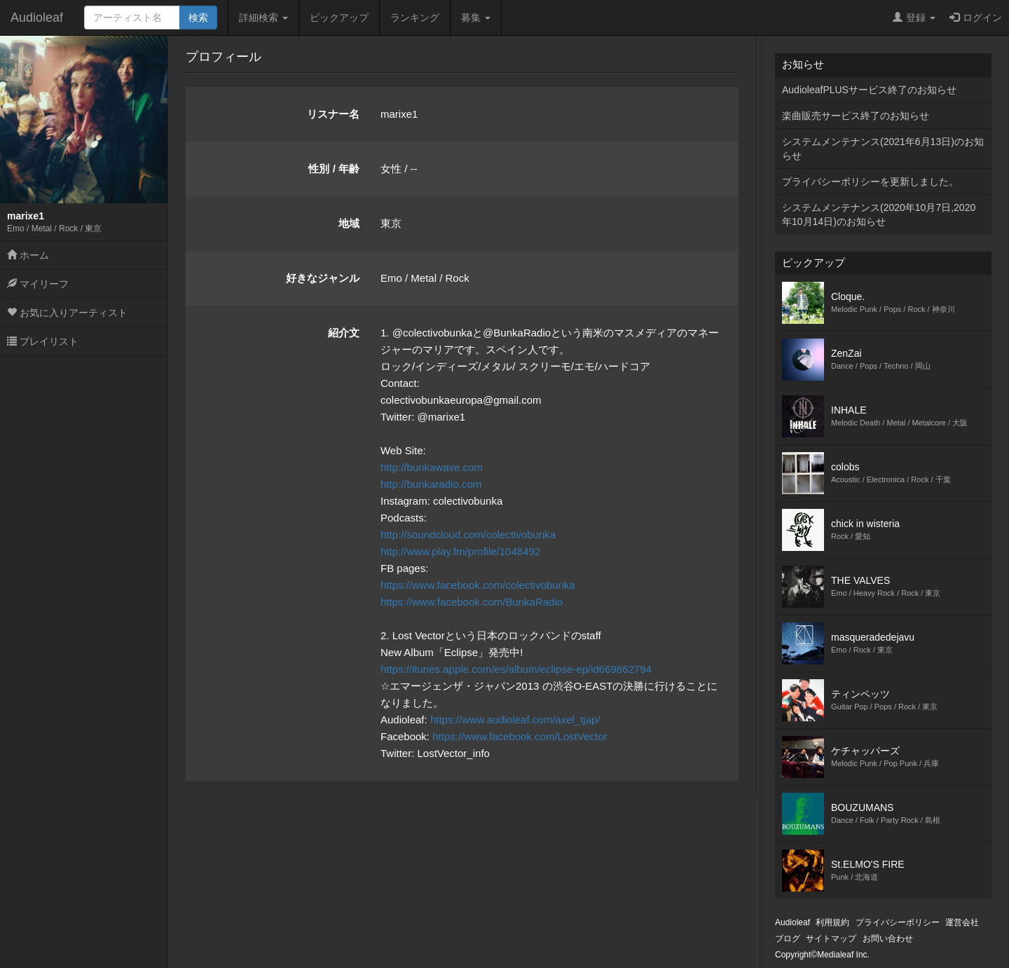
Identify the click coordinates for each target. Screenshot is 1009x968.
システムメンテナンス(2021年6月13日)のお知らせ (883, 148)
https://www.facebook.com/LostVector (519, 736)
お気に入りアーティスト (67, 312)
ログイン (975, 17)
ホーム (28, 255)
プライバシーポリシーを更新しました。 (870, 181)
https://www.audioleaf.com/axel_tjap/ (515, 719)
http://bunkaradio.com (430, 484)
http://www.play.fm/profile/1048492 (460, 551)
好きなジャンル (322, 278)
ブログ (787, 938)
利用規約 (832, 922)
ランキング (414, 17)
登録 (914, 17)
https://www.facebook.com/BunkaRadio (471, 602)
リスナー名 (333, 114)
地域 (348, 223)
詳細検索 (263, 17)
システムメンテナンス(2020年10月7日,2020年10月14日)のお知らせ (878, 214)
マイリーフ (38, 283)
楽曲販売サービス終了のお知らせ (855, 115)
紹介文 (343, 333)
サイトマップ (831, 938)
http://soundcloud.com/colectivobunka (468, 534)
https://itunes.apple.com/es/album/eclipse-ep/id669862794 (516, 669)
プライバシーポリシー (898, 922)
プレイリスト (42, 341)
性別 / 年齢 (333, 169)
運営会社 (962, 922)
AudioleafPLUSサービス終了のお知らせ (869, 89)
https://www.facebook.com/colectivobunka (477, 585)
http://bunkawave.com (431, 467)
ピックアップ (339, 17)
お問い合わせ (888, 938)
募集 (475, 17)
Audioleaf (37, 18)
